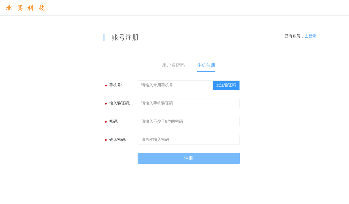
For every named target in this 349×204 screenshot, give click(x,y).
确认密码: (117, 139)
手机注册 (206, 65)
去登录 (310, 36)
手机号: (115, 85)
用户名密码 (173, 65)
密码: (113, 121)
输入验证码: (119, 103)
